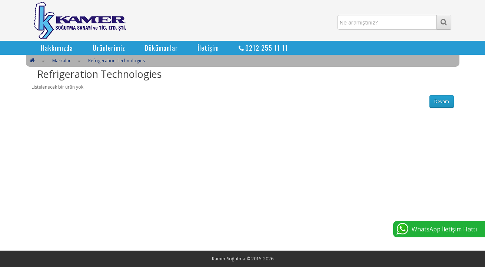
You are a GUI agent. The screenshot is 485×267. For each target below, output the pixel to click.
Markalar (61, 60)
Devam (441, 101)
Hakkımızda (57, 48)
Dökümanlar (161, 48)
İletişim (208, 48)
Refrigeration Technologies (116, 60)
